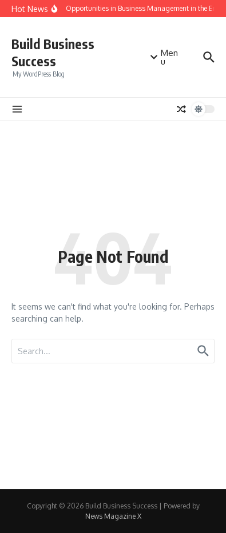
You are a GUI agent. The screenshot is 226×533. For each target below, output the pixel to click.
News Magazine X (113, 516)
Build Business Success (52, 52)
